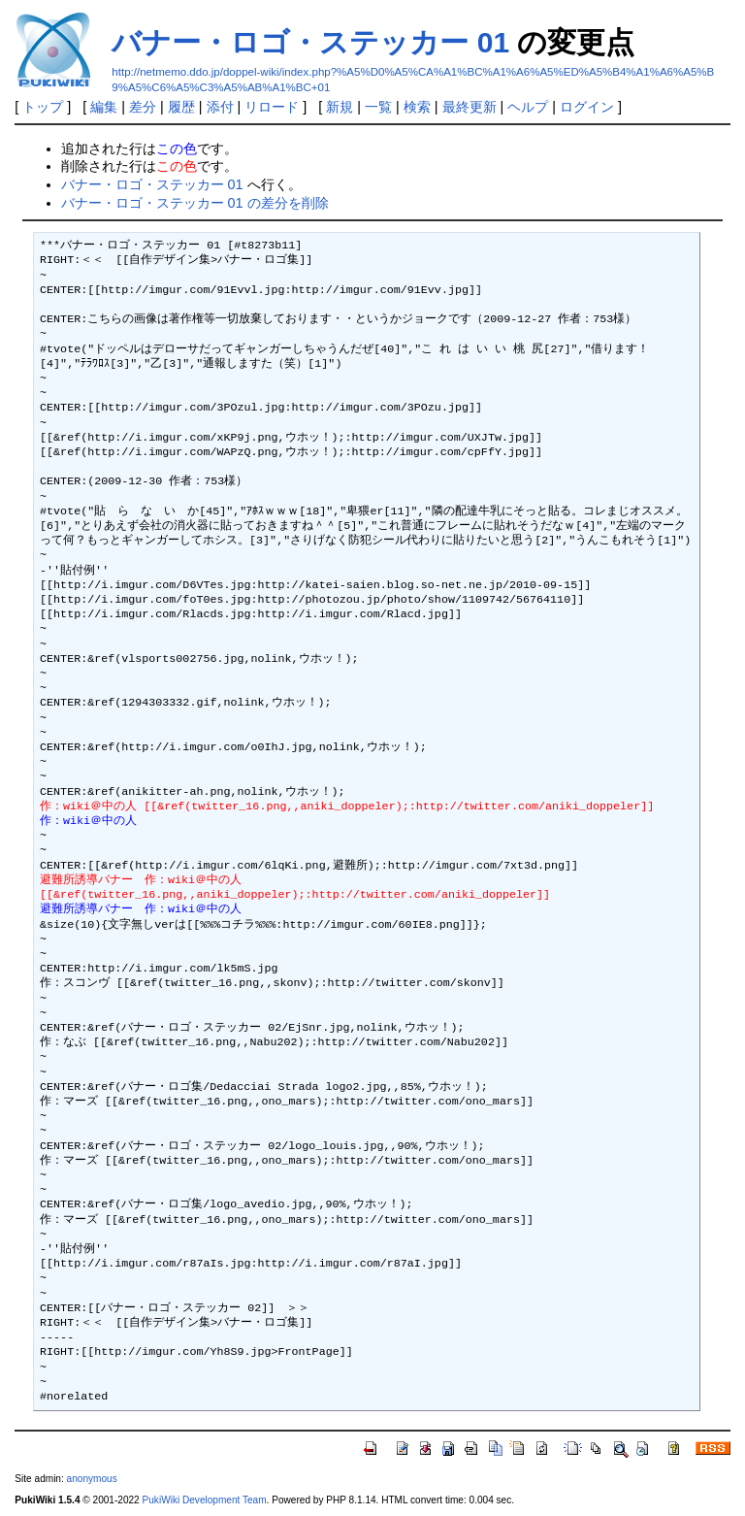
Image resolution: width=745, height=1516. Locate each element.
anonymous (92, 1478)
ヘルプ (527, 107)
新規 (339, 107)
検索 (417, 107)
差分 (142, 107)
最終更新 (469, 107)
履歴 (181, 107)
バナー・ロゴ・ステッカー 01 (310, 42)
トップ (42, 107)
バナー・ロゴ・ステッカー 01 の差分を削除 (195, 203)
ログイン (587, 107)
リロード (271, 107)
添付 (220, 107)
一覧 (378, 107)
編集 (103, 107)
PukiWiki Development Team (205, 1500)
